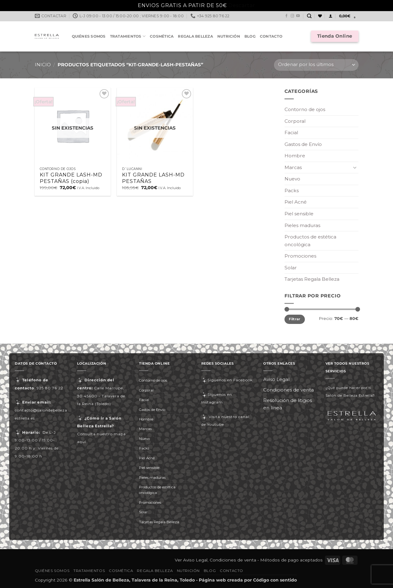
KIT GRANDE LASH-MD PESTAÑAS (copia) (71, 178)
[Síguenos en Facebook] (287, 16)
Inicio (43, 65)
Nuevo (292, 179)
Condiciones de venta (288, 390)
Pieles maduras (302, 225)
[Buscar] (309, 16)
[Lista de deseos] (320, 16)
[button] (330, 16)
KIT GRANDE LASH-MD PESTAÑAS (153, 178)
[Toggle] (354, 167)
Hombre (295, 156)
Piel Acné (296, 202)
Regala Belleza (195, 36)
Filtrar (294, 319)
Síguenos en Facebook (227, 380)
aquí (81, 441)
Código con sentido (275, 580)
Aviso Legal (276, 379)
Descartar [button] (241, 5)
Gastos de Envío (303, 144)
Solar (291, 268)
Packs (292, 190)
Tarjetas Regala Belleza (312, 279)
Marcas (293, 167)
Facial (291, 132)
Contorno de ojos (305, 109)
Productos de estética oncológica (310, 240)
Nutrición (228, 36)
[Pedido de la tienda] (316, 65)
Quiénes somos (89, 36)
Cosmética (162, 36)
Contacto (271, 36)
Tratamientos (127, 36)
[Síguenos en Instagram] (292, 16)
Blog (250, 36)
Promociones (300, 256)
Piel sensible (299, 214)
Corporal (295, 121)
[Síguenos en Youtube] (298, 16)
